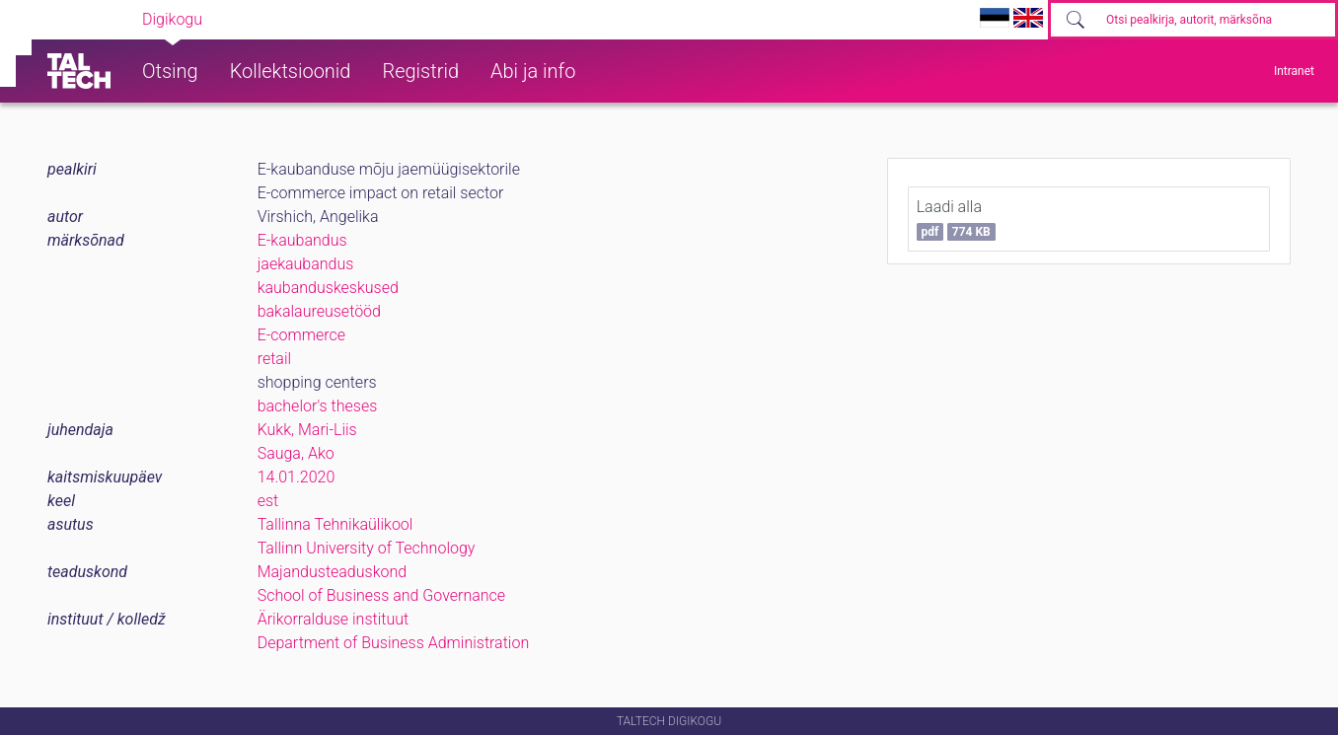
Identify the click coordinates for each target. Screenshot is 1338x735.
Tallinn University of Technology (367, 548)
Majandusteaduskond (332, 571)
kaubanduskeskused (328, 287)
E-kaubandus (302, 240)
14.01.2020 (296, 477)
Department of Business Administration (394, 642)
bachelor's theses (318, 406)
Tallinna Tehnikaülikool (335, 524)
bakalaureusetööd (319, 311)
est (268, 500)
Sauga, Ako (296, 453)
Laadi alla (956, 219)
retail (274, 358)
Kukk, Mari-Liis (307, 429)
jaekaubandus (306, 264)
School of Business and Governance (381, 595)
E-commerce (301, 335)
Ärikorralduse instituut (333, 619)
